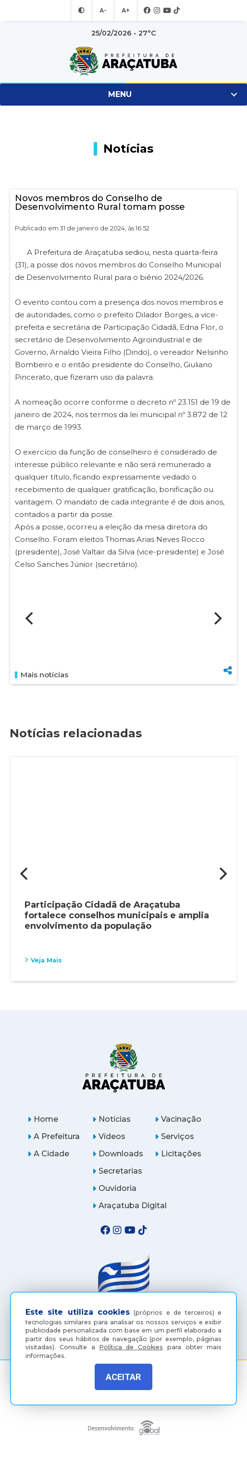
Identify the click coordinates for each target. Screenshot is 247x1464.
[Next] (216, 618)
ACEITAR (123, 1377)
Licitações (178, 1153)
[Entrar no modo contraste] (82, 10)
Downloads (117, 1153)
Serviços (174, 1136)
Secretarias (117, 1171)
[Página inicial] (123, 1068)
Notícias (111, 1119)
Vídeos (108, 1136)
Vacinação (178, 1119)
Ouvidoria (114, 1188)
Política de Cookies (131, 1343)
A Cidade (48, 1153)
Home (42, 1119)
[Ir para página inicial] (123, 61)
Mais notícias (41, 675)
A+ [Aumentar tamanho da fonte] (125, 10)
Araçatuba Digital (129, 1205)
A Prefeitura (53, 1136)
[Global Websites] (123, 1425)
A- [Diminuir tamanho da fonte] (103, 10)
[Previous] (30, 618)
